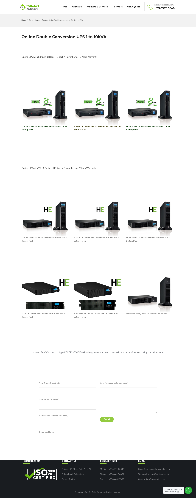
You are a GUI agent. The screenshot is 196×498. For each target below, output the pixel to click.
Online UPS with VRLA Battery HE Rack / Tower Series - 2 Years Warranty (58, 168)
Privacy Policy (68, 479)
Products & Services (97, 6)
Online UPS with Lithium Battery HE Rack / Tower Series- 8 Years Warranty (59, 56)
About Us (77, 6)
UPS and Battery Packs (37, 20)
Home (64, 6)
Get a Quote (133, 6)
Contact (118, 6)
